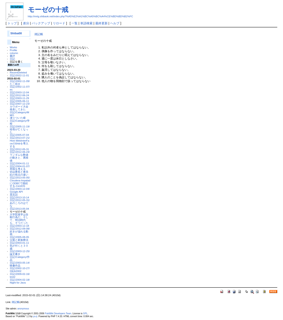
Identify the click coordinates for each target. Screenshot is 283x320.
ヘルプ (114, 23)
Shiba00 (16, 33)
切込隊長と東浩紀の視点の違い (19, 173)
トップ (12, 23)
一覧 (74, 23)
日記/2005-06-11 (19, 101)
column (14, 53)
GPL (85, 313)
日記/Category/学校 (20, 122)
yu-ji (35, 316)
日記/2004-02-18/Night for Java (20, 281)
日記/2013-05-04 (19, 208)
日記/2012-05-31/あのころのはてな (20, 203)
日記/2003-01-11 (19, 242)
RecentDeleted (18, 72)
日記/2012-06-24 (19, 95)
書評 (12, 55)
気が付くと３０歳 (19, 247)
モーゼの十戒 (48, 9)
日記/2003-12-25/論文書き (20, 252)
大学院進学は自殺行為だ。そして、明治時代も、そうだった (19, 218)
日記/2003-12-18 (19, 225)
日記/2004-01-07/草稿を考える (20, 168)
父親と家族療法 (19, 239)
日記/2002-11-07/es (20, 88)
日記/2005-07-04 (19, 134)
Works (13, 47)
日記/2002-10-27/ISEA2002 (20, 269)
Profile (13, 50)
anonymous (23, 308)
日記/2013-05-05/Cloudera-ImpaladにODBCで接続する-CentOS (20, 181)
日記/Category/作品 (20, 258)
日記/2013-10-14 (19, 197)
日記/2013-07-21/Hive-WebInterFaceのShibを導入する (20, 142)
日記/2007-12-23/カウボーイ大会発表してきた (20, 106)
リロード (59, 23)
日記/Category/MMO (19, 114)
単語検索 (86, 23)
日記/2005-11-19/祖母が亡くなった (20, 129)
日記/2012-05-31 (19, 149)
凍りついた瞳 (18, 117)
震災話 (14, 194)
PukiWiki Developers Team (58, 313)
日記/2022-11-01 (19, 75)
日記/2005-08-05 (19, 237)
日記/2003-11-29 (19, 98)
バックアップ (41, 23)
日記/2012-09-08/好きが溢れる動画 (20, 231)
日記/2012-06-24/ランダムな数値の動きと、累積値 (20, 156)
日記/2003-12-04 (19, 92)
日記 (12, 58)
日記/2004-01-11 (19, 163)
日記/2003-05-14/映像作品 (20, 264)
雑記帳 (38, 34)
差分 (26, 23)
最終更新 (101, 23)
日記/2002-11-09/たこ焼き (20, 82)
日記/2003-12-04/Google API (20, 190)
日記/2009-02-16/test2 (20, 275)
